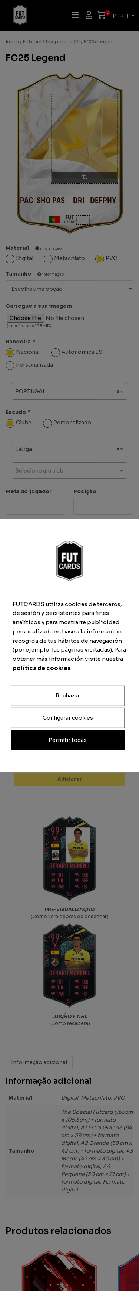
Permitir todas (68, 740)
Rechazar (68, 695)
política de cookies (42, 668)
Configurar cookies (68, 717)
